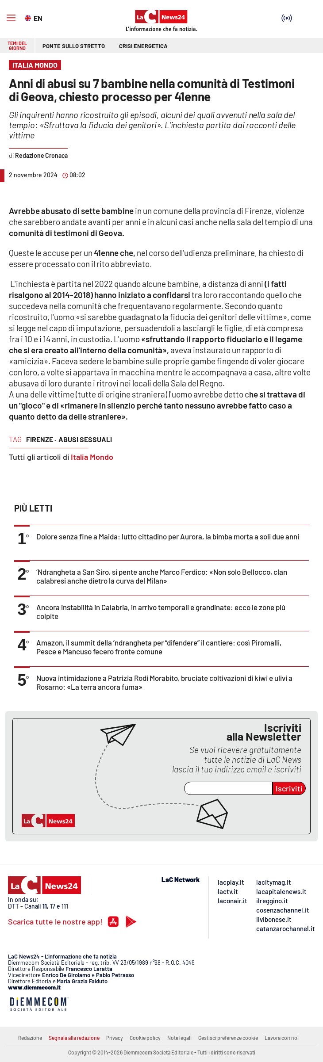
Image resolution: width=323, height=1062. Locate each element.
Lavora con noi (282, 1038)
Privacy (114, 1038)
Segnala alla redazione (74, 1038)
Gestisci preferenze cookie (228, 1038)
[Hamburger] (11, 18)
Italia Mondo (92, 457)
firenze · (41, 439)
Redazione (30, 1038)
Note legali (179, 1038)
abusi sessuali (85, 439)
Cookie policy (145, 1038)
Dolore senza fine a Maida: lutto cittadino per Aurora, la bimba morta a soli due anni (167, 536)
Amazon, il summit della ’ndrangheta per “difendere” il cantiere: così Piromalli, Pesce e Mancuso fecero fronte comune (158, 647)
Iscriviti (289, 788)
